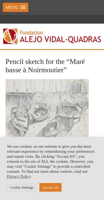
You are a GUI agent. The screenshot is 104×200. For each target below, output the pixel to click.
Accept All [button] (50, 187)
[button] (15, 7)
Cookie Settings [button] (21, 187)
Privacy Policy (19, 176)
